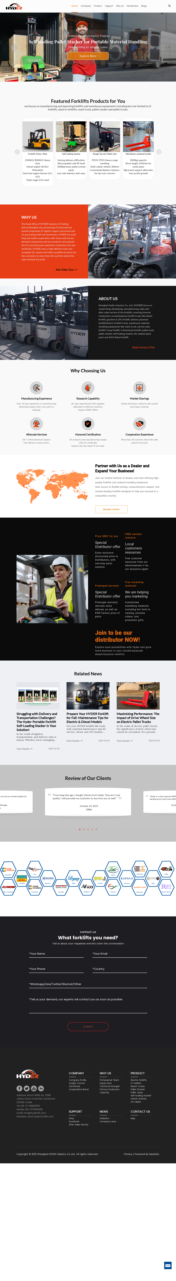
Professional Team (109, 1080)
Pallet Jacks (137, 1092)
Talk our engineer (88, 56)
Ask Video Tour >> (66, 269)
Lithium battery (139, 1098)
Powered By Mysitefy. (147, 1154)
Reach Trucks (138, 1086)
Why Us (120, 5)
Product (98, 5)
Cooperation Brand (79, 1089)
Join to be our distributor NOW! (117, 636)
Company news (108, 1121)
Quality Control (77, 1083)
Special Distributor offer (107, 545)
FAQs (71, 1118)
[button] (14, 47)
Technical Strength (110, 1086)
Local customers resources (133, 548)
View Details (24, 748)
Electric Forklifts (139, 1080)
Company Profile (77, 1080)
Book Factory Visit (143, 347)
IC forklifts (136, 1083)
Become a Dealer (111, 509)
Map (133, 1118)
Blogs (144, 5)
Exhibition (104, 1118)
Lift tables (136, 1101)
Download (74, 1121)
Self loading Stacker (141, 1095)
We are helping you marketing (137, 594)
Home (75, 5)
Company (86, 5)
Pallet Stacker (138, 1089)
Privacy (128, 1154)
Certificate (74, 1086)
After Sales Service (78, 1124)
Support (109, 5)
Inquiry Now (106, 1083)
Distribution (132, 5)
